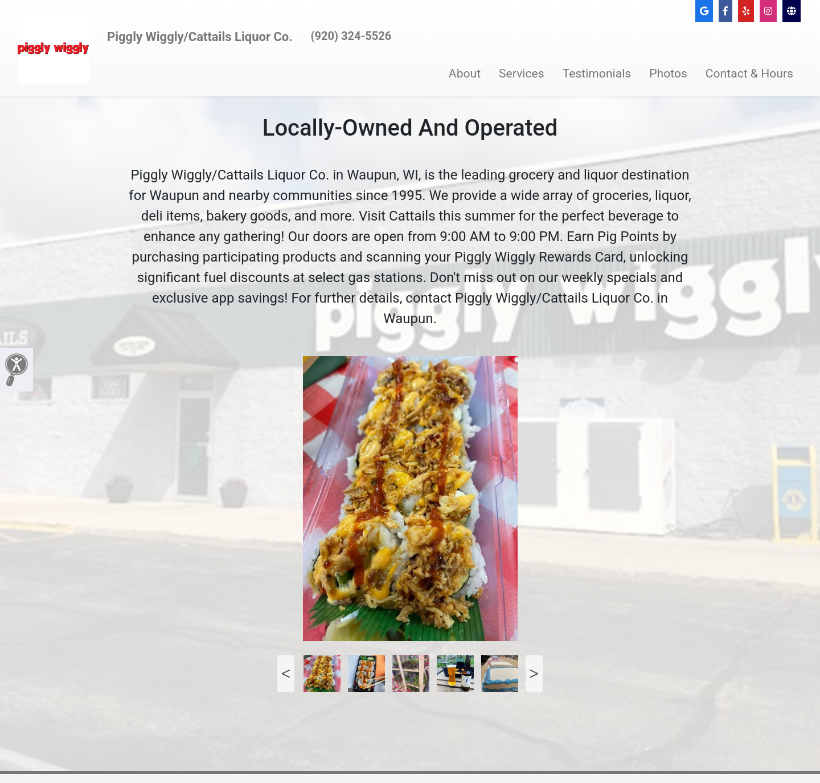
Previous (285, 673)
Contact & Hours (749, 73)
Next (534, 673)
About (465, 73)
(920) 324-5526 (351, 36)
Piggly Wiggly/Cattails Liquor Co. (200, 37)
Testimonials (597, 73)
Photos (668, 73)
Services (521, 73)
